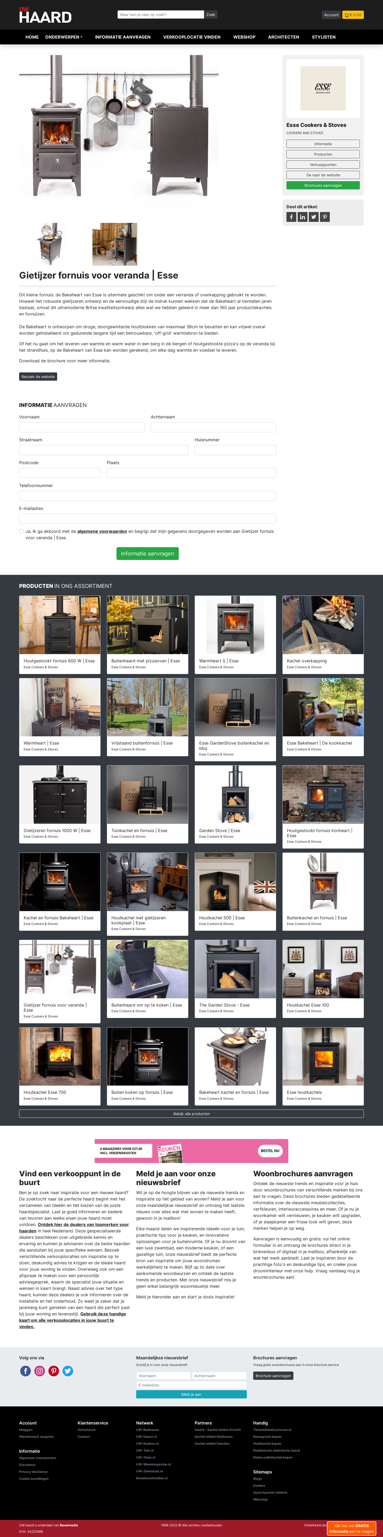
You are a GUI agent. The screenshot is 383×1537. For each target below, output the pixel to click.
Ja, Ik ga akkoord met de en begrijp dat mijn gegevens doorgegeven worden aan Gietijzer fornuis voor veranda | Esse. (150, 534)
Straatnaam (30, 439)
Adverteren (86, 1430)
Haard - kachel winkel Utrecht (218, 1430)
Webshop (244, 37)
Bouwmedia (69, 1525)
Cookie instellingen (33, 1479)
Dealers (259, 1486)
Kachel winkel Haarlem (212, 1443)
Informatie (323, 144)
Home (32, 37)
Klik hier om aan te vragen (352, 1528)
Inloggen (25, 1430)
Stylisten (324, 37)
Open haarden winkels (270, 1492)
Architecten (283, 37)
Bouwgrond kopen (267, 1437)
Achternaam (163, 416)
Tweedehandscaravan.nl (272, 1430)
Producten (323, 154)
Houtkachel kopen (267, 1443)
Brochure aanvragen (273, 1375)
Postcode (28, 462)
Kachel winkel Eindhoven (213, 1437)
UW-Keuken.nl (147, 1443)
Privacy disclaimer (33, 1472)
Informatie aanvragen (123, 37)
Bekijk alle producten (191, 1113)
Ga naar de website (323, 175)
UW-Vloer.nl (145, 1457)
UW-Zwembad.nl (149, 1471)
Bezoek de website (38, 376)
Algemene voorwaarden (37, 1458)
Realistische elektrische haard (276, 1450)
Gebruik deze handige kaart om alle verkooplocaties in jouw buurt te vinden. (72, 1320)
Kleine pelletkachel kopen (273, 1457)
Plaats (113, 462)
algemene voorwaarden (102, 531)
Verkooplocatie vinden (191, 37)
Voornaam (29, 416)
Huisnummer (207, 439)
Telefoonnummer (36, 485)
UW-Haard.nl (146, 1437)
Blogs (257, 1479)
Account (331, 15)
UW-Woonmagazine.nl (153, 1464)
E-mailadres (31, 508)
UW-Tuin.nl (144, 1450)
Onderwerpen (62, 37)
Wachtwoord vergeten (36, 1437)
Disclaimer (27, 1465)
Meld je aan (191, 1394)
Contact (84, 1437)
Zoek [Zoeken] (210, 14)
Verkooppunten (323, 164)
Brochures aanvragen (323, 185)
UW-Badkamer (147, 1430)
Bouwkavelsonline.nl (152, 1478)
